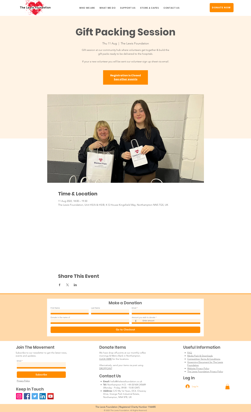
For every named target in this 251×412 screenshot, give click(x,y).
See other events (125, 79)
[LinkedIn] (43, 396)
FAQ (189, 352)
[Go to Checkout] (125, 330)
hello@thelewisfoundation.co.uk (126, 381)
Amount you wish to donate (143, 317)
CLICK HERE (105, 358)
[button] (87, 8)
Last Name (95, 308)
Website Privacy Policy (198, 368)
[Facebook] (27, 396)
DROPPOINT (105, 368)
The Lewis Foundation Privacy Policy (205, 371)
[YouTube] (50, 396)
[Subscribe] (41, 374)
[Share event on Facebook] (59, 285)
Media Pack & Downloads (200, 355)
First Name (55, 308)
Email (134, 308)
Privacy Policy (23, 380)
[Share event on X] (67, 285)
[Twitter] (35, 396)
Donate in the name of (60, 317)
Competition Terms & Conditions (203, 358)
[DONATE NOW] (222, 7)
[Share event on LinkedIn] (75, 285)
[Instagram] (19, 396)
